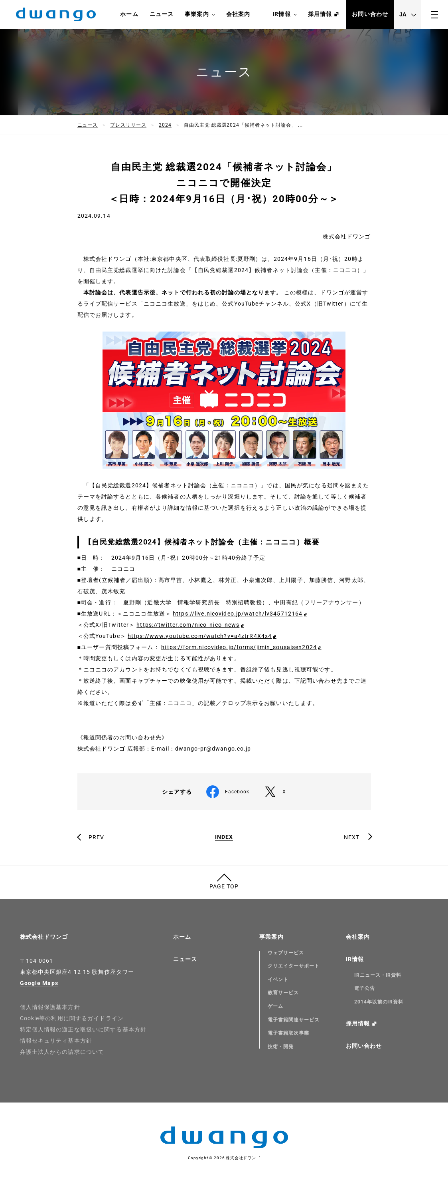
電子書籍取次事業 (288, 1033)
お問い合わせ (370, 14)
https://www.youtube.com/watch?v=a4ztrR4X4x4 (200, 636)
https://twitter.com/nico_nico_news (187, 625)
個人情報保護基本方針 (50, 1007)
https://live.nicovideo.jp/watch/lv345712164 (237, 613)
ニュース (162, 14)
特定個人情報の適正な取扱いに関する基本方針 (83, 1029)
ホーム (129, 14)
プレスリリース (128, 125)
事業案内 (200, 14)
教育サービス (283, 992)
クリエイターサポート (294, 966)
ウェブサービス (286, 953)
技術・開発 (281, 1046)
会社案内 (238, 14)
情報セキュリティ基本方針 (56, 1040)
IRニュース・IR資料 (378, 975)
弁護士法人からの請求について (62, 1052)
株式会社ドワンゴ (44, 937)
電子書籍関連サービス (294, 1020)
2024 (165, 125)
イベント (278, 979)
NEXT (351, 837)
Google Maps (39, 983)
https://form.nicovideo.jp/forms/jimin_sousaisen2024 (239, 647)
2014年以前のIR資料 (379, 1002)
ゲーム (275, 1006)
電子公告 (364, 988)
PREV (96, 837)
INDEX (224, 837)
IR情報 (284, 14)
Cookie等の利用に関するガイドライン (72, 1018)
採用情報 (320, 14)
